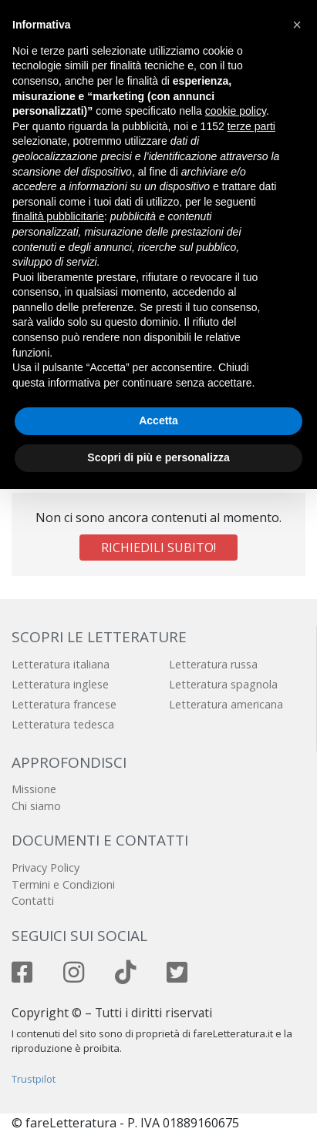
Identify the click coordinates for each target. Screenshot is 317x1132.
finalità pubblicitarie (58, 216)
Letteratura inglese (60, 684)
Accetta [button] (158, 420)
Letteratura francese (64, 704)
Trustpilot (34, 1079)
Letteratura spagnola (223, 684)
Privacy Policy (45, 867)
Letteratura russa (213, 664)
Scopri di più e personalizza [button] (158, 457)
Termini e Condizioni (63, 884)
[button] (297, 24)
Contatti (33, 900)
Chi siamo (36, 806)
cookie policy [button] (235, 111)
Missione (34, 789)
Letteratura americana (226, 704)
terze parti (251, 126)
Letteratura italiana (61, 664)
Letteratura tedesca (63, 724)
